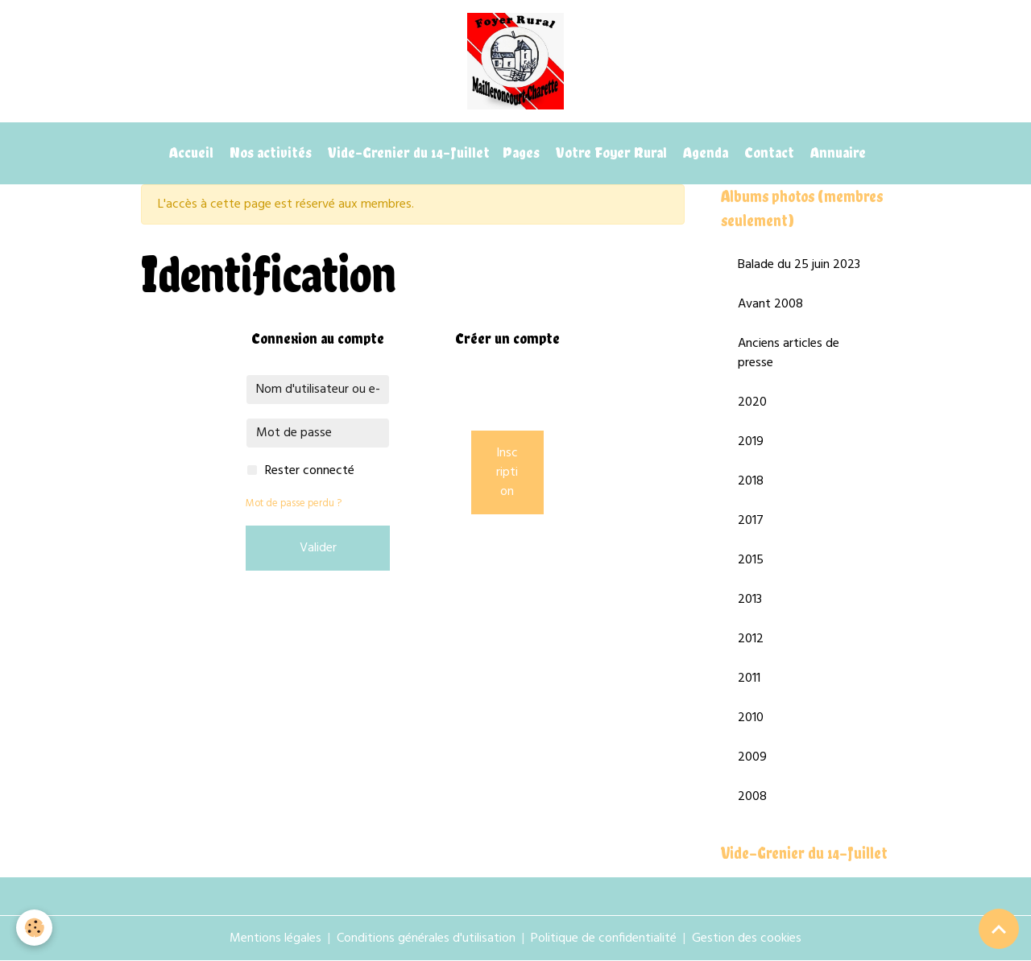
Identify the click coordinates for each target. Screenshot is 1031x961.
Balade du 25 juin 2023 (799, 264)
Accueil (189, 152)
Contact (767, 152)
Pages (521, 152)
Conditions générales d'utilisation (426, 938)
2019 (751, 441)
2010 (751, 717)
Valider (318, 548)
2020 (752, 402)
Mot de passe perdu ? (294, 503)
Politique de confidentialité (604, 938)
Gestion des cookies (746, 938)
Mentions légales (275, 938)
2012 (751, 639)
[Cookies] (34, 927)
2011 (749, 678)
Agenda (704, 152)
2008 (752, 796)
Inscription (507, 472)
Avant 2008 (770, 304)
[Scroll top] (999, 929)
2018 (751, 481)
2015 (751, 560)
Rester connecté (309, 470)
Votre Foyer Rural (610, 152)
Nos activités (269, 152)
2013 (750, 599)
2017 (751, 520)
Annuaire (836, 152)
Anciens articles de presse (788, 353)
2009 (752, 757)
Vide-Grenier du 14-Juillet (407, 152)
